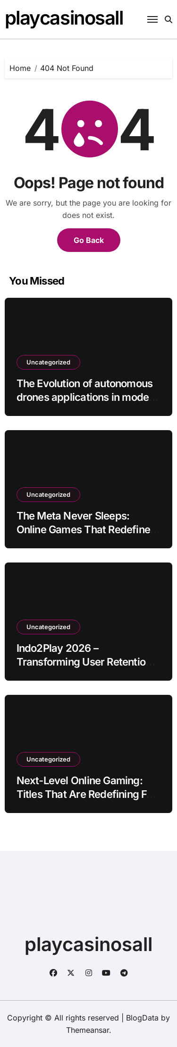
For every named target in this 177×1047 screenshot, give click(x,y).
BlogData (142, 1017)
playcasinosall (64, 17)
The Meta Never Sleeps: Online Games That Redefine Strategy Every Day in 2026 (83, 529)
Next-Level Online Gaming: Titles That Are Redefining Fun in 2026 (87, 793)
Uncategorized (48, 362)
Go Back (89, 240)
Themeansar (87, 1030)
